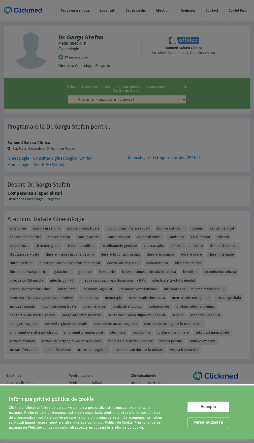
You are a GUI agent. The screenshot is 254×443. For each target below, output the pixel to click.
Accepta (208, 407)
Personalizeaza (208, 422)
